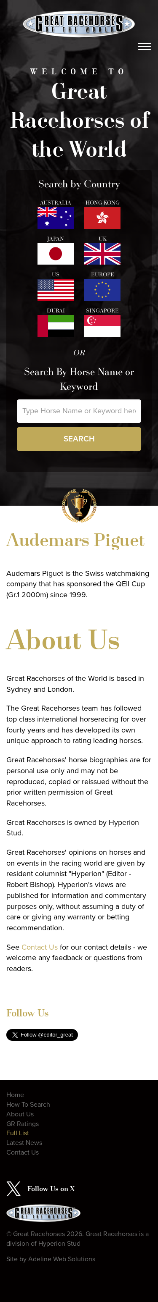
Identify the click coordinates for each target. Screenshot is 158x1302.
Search (79, 439)
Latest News (24, 1143)
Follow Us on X (51, 1188)
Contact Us (39, 947)
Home (15, 1095)
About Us (20, 1114)
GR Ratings (22, 1124)
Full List (17, 1133)
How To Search (28, 1104)
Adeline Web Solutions (61, 1259)
